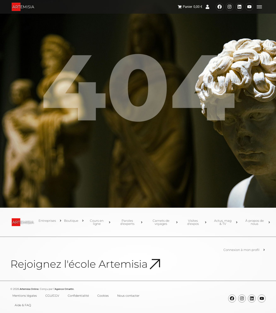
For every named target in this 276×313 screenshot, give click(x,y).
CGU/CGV (52, 295)
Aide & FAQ (23, 305)
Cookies (103, 295)
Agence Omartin (64, 289)
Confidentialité (78, 295)
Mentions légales (24, 295)
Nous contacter (128, 295)
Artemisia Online (29, 289)
